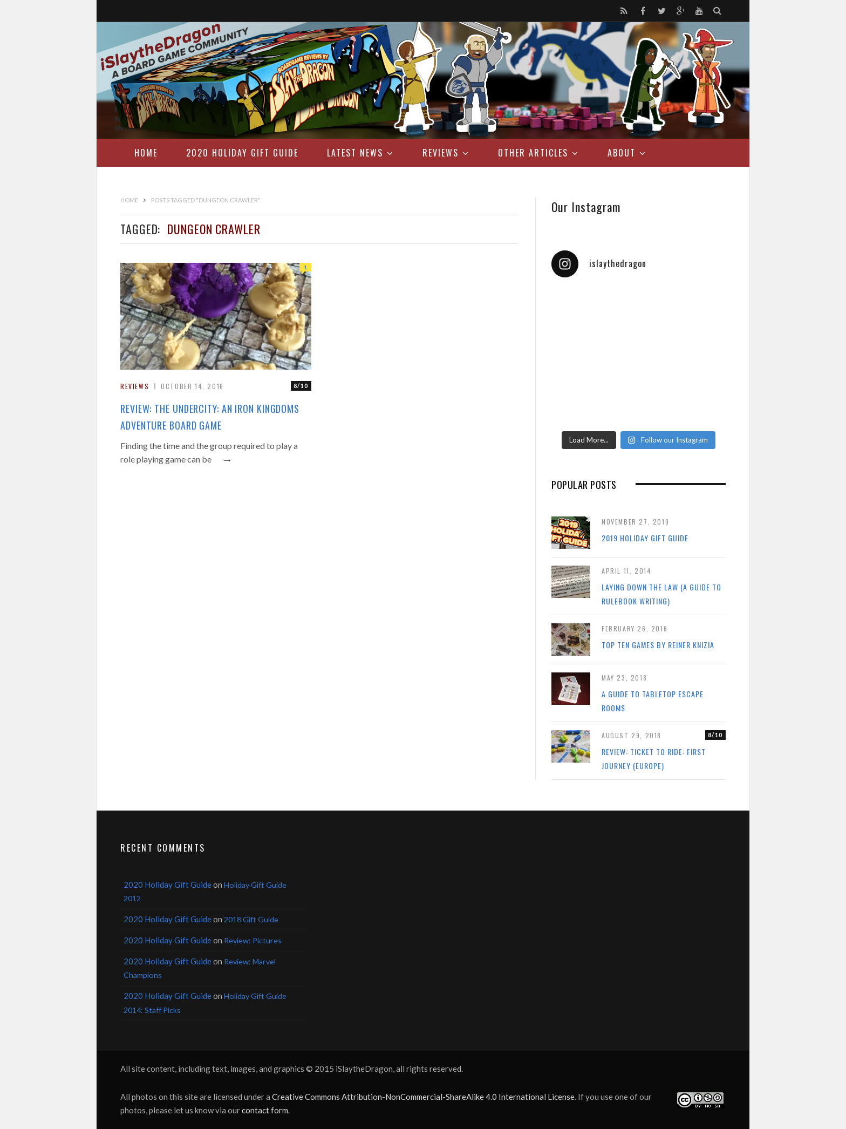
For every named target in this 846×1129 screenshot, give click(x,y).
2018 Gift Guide (251, 919)
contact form (265, 1110)
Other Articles (533, 152)
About (622, 152)
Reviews (440, 152)
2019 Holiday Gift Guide (645, 537)
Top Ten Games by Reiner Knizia (658, 644)
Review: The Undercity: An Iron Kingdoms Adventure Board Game (209, 417)
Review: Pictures (253, 940)
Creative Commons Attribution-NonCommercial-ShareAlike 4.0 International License (423, 1096)
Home (146, 152)
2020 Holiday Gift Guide (242, 152)
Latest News (355, 152)
